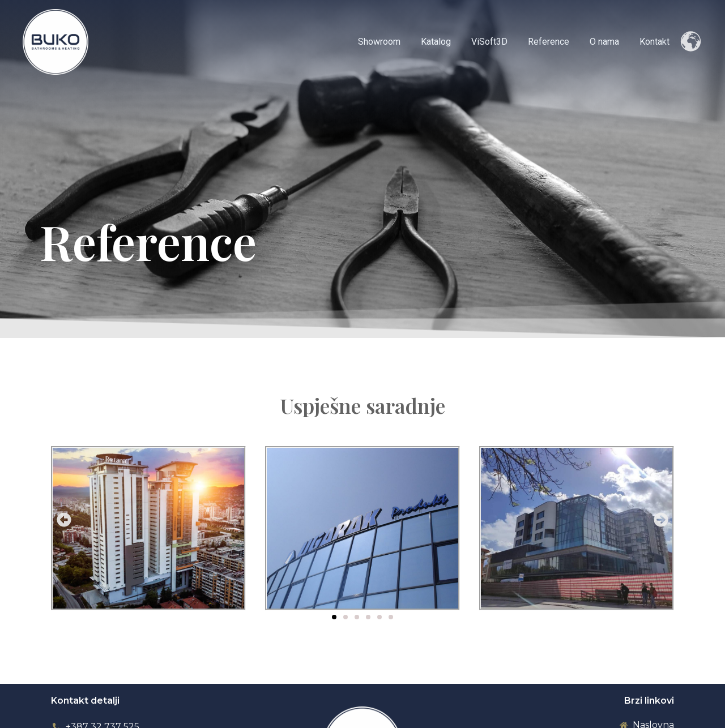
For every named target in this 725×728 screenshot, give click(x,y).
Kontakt (656, 41)
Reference (554, 41)
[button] (64, 519)
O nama (607, 41)
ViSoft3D (497, 41)
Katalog (446, 41)
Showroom (391, 41)
